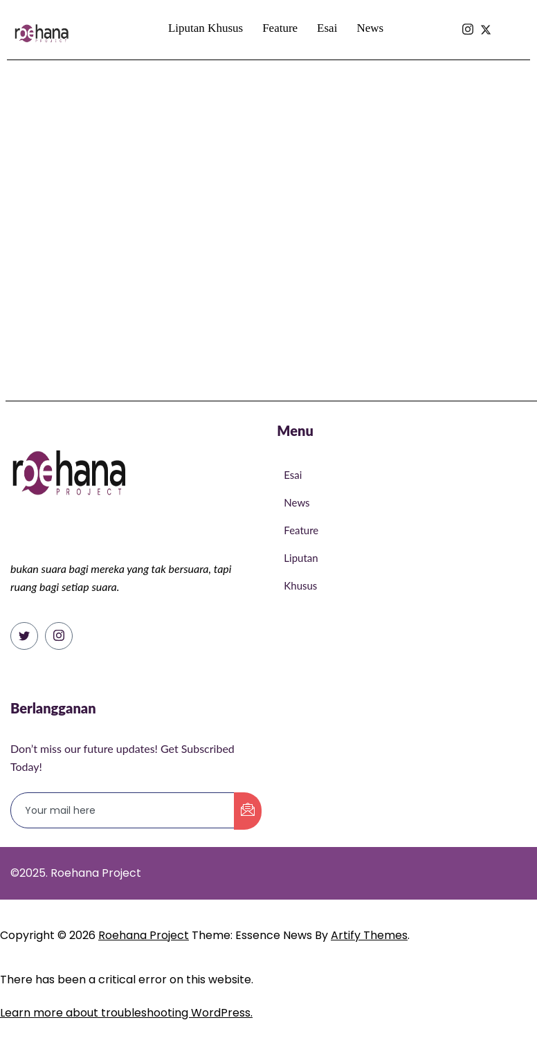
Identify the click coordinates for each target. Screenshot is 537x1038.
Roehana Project (143, 935)
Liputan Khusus (205, 28)
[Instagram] (59, 636)
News (369, 28)
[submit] (248, 811)
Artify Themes (369, 935)
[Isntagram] (467, 5)
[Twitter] (24, 636)
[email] (122, 810)
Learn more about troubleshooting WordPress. (126, 1013)
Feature (280, 28)
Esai (327, 28)
